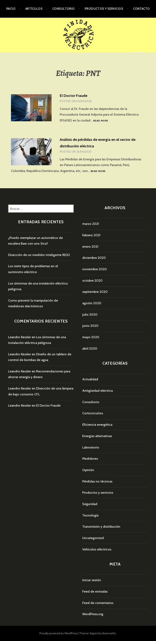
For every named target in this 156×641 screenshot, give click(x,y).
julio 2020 (90, 314)
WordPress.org (92, 614)
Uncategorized (93, 538)
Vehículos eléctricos (96, 549)
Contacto (141, 9)
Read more (100, 121)
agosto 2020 (91, 303)
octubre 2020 (92, 280)
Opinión (88, 470)
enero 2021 (90, 246)
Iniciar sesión (91, 580)
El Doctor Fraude (73, 95)
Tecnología (90, 515)
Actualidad (90, 379)
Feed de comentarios (97, 603)
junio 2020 (90, 326)
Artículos (33, 9)
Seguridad (89, 504)
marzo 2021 (90, 224)
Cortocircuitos (92, 413)
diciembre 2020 (94, 258)
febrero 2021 (91, 235)
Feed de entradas (95, 591)
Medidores (90, 459)
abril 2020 (89, 348)
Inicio (10, 9)
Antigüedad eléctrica (97, 391)
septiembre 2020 (95, 292)
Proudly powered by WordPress (58, 633)
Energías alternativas (97, 436)
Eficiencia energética (97, 425)
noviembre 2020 (94, 269)
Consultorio (63, 9)
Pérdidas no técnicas (97, 481)
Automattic (109, 633)
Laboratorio (90, 447)
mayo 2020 (90, 337)
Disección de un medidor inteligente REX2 (39, 255)
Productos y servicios (104, 9)
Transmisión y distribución (101, 526)
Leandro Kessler (19, 337)
